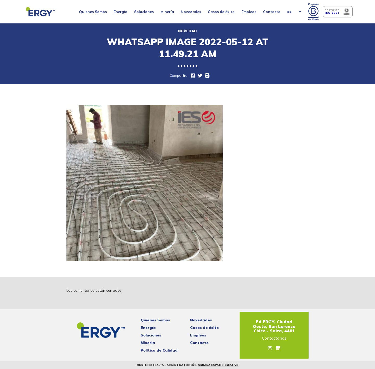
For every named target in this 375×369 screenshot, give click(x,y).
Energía (120, 11)
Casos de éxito (221, 11)
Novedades (191, 11)
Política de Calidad (159, 350)
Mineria (148, 343)
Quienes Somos (93, 11)
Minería (167, 11)
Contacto (271, 11)
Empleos (248, 11)
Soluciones (144, 11)
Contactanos (274, 338)
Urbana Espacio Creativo (218, 365)
